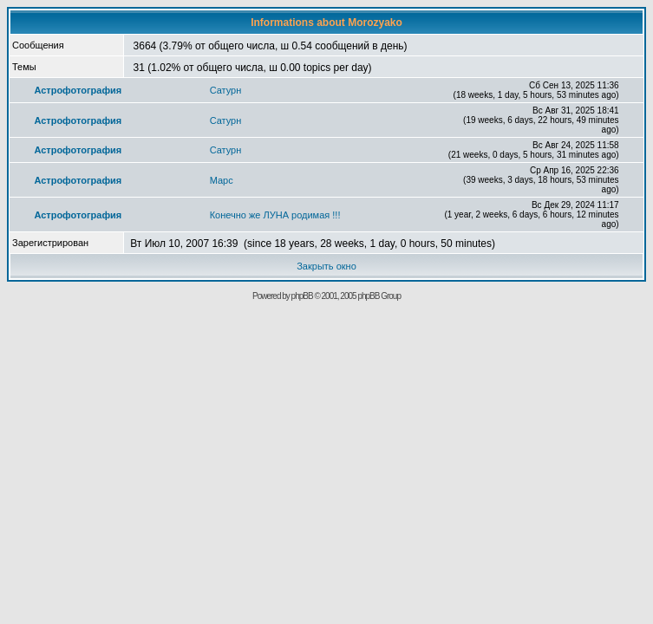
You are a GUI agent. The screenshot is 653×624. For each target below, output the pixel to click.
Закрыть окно (326, 266)
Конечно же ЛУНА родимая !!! (275, 215)
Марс (221, 180)
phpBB (302, 296)
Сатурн (226, 90)
